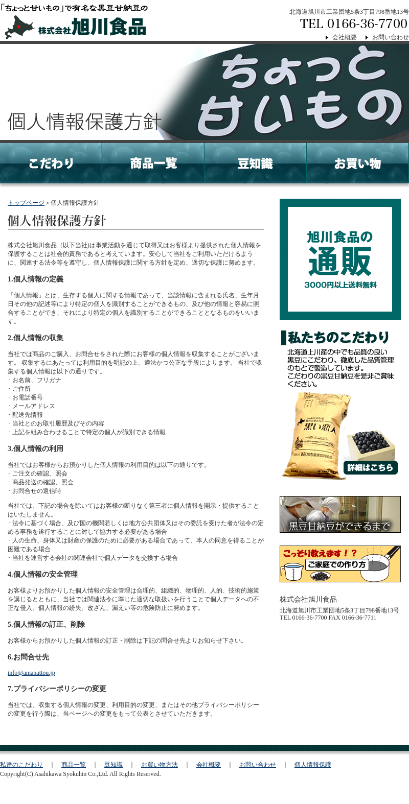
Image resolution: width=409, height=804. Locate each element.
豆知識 (113, 764)
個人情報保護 (312, 764)
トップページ (26, 202)
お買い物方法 (159, 764)
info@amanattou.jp (31, 672)
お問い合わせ (390, 37)
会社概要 (344, 37)
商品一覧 (73, 764)
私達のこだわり (21, 764)
